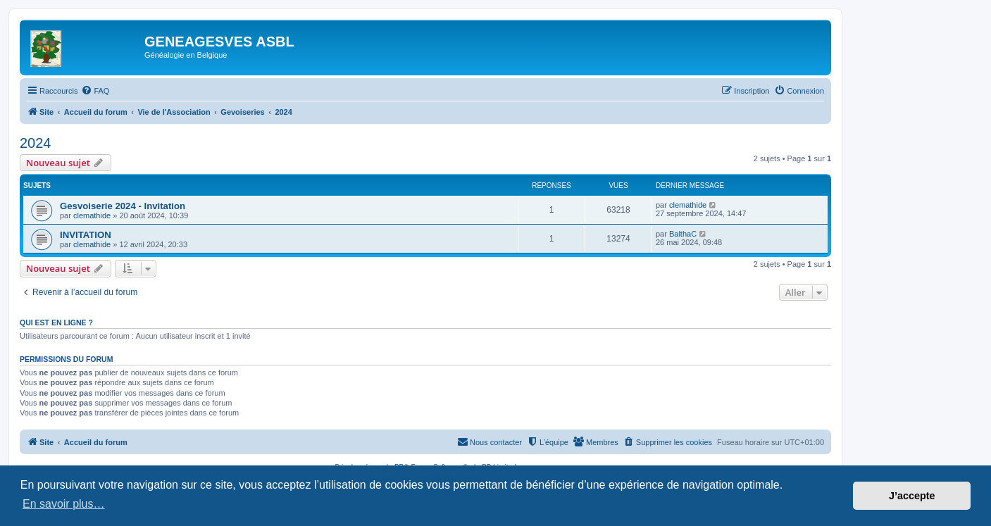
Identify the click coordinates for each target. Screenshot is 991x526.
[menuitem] (95, 90)
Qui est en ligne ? (56, 322)
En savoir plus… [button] (64, 504)
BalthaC (683, 234)
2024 (35, 143)
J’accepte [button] (912, 495)
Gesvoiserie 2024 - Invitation (122, 206)
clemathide (92, 215)
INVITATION (85, 235)
